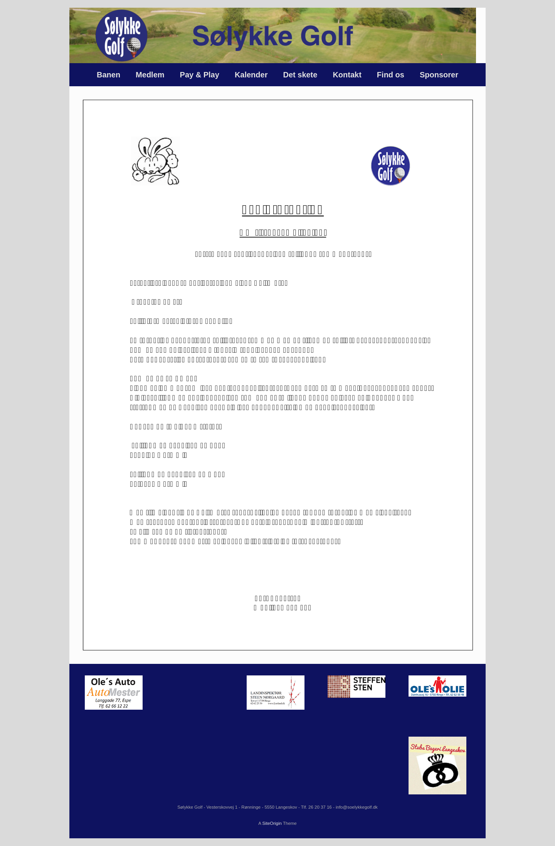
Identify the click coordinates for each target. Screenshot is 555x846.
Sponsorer (439, 74)
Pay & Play (199, 74)
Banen (108, 74)
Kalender (251, 74)
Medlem (150, 74)
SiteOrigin (272, 823)
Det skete (300, 74)
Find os (390, 74)
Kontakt (347, 74)
